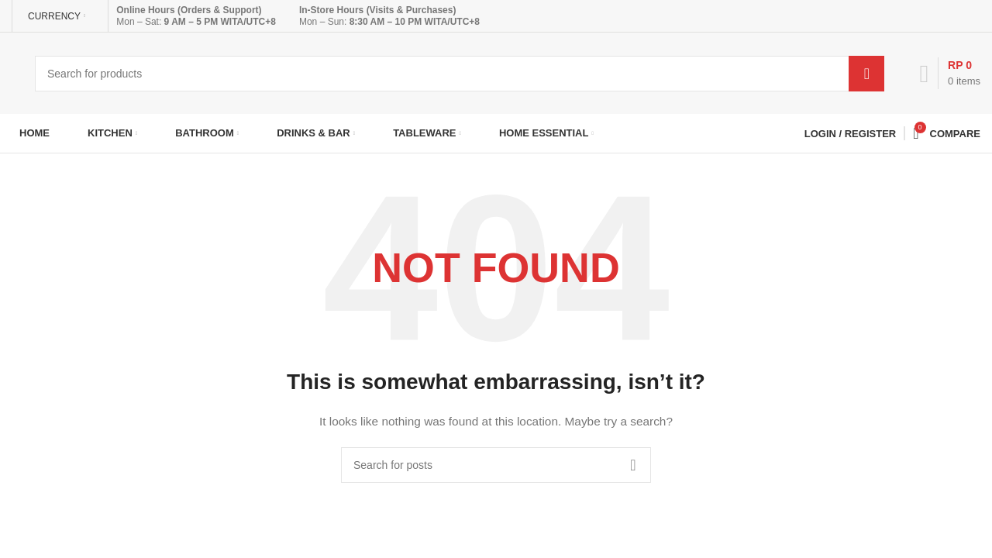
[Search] (459, 73)
